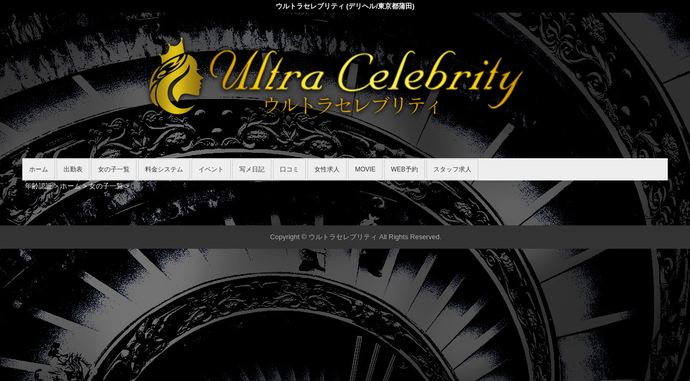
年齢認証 (38, 186)
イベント (211, 169)
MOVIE (365, 169)
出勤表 (73, 169)
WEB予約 (404, 169)
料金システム (164, 169)
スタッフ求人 (452, 169)
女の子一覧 (114, 169)
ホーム (38, 169)
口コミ (289, 169)
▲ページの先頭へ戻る (628, 216)
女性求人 (327, 169)
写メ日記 (252, 169)
